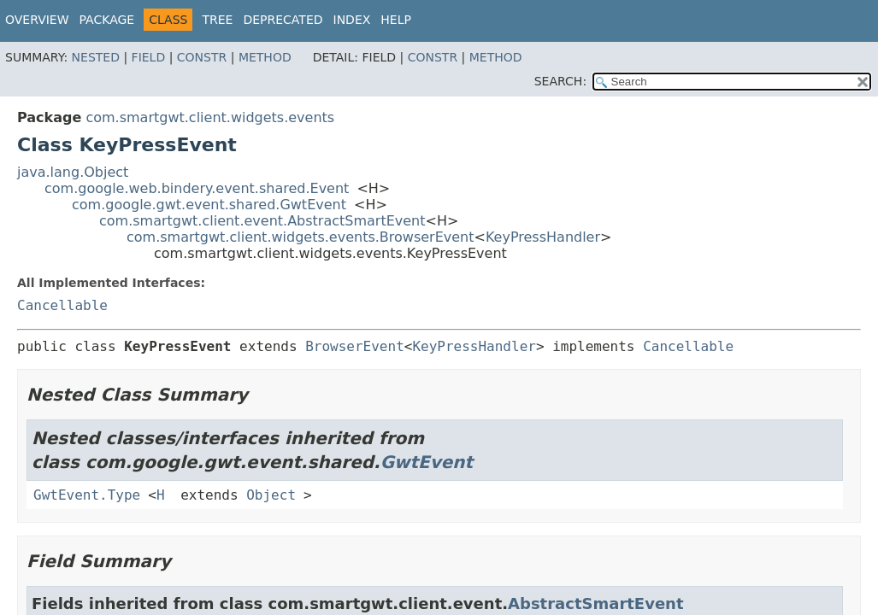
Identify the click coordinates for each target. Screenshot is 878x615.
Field (149, 57)
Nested (96, 57)
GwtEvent (427, 462)
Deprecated (282, 19)
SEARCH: (560, 81)
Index (352, 19)
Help (395, 19)
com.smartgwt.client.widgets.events (209, 117)
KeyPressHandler (543, 237)
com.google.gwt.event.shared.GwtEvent (209, 204)
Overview (37, 19)
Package (107, 19)
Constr (202, 57)
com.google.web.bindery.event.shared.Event (196, 188)
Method (265, 57)
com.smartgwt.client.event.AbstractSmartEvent (262, 221)
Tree (217, 19)
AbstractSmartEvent (595, 603)
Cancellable (62, 305)
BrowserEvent (354, 346)
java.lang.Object (72, 172)
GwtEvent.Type (86, 495)
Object (271, 495)
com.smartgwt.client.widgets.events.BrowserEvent (300, 237)
